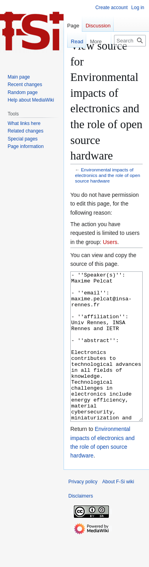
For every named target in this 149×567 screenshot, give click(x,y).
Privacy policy (82, 511)
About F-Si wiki (118, 511)
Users (110, 242)
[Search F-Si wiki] (130, 40)
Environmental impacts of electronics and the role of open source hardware (107, 175)
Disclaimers (80, 526)
